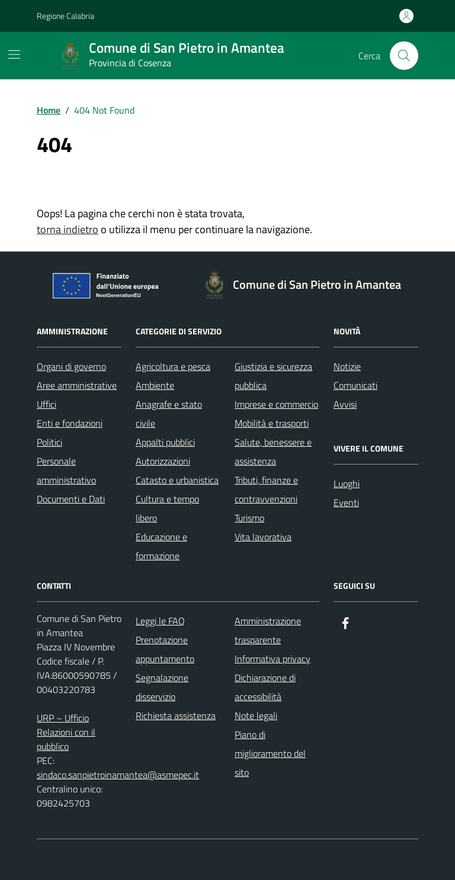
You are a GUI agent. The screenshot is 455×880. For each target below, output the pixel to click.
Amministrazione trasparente (268, 630)
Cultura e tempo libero (167, 508)
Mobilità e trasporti (272, 423)
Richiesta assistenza (176, 715)
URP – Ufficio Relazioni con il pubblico (66, 732)
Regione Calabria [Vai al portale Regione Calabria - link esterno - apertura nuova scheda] (65, 15)
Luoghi (347, 483)
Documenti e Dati (71, 499)
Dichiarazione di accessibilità (265, 687)
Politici (49, 442)
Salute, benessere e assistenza (273, 451)
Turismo (249, 518)
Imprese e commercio (276, 404)
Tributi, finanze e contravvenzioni (266, 489)
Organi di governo (71, 366)
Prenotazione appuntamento (165, 649)
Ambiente (155, 385)
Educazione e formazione (161, 546)
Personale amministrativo (66, 470)
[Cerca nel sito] (404, 55)
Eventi (346, 502)
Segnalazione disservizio (162, 687)
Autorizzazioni (163, 461)
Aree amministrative (77, 385)
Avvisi (345, 404)
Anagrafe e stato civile (169, 413)
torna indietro (67, 229)
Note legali (256, 715)
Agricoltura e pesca (173, 366)
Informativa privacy (272, 659)
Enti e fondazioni (69, 423)
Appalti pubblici (165, 442)
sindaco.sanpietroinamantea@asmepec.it (118, 775)
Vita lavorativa (263, 537)
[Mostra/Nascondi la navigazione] (14, 54)
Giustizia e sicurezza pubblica (273, 375)
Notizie (347, 366)
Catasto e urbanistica (177, 480)
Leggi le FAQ (160, 621)
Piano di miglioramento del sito (270, 753)
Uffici (46, 404)
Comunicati (355, 385)
